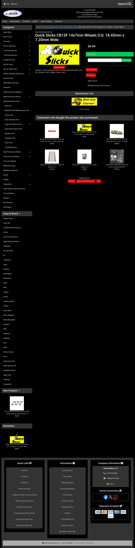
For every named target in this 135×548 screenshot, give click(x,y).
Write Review (91, 75)
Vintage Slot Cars (16, 60)
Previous (71, 181)
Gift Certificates (8, 193)
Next (98, 181)
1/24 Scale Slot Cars (16, 51)
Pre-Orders (26, 21)
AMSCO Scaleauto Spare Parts (16, 74)
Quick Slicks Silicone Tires (68, 27)
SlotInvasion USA (9, 361)
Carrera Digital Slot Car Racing (24, 513)
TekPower (6, 380)
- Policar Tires (8, 115)
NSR (4, 287)
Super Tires (7, 375)
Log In (14, 4)
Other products (84, 109)
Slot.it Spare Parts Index (24, 525)
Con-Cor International (10, 237)
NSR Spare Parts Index (24, 507)
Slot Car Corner (8, 352)
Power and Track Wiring (16, 156)
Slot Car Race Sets (16, 46)
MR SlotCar (7, 278)
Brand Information (24, 489)
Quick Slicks (7, 310)
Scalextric (6, 338)
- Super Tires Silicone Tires (16, 124)
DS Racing (6, 246)
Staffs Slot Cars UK (9, 366)
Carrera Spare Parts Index (24, 519)
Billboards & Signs (9, 166)
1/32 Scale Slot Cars (16, 55)
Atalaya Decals (8, 218)
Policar (5, 297)
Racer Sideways (8, 315)
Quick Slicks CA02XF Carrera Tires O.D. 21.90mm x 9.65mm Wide (16, 441)
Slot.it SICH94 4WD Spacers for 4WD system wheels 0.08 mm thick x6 (17, 405)
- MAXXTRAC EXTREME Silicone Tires (16, 110)
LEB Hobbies (7, 274)
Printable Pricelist (67, 507)
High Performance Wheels (16, 152)
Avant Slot (6, 223)
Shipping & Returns (67, 483)
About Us (24, 470)
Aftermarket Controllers (11, 83)
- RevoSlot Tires (8, 133)
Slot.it (5, 357)
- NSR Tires (7, 106)
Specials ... (7, 198)
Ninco (5, 283)
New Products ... (8, 202)
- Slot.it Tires (7, 143)
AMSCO (35, 21)
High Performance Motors (16, 97)
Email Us (110, 484)
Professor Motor (8, 301)
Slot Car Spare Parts (16, 69)
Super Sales (7, 32)
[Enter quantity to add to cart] (105, 60)
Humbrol (6, 269)
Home (7, 4)
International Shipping (67, 489)
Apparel (6, 179)
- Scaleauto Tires (9, 138)
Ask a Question (92, 70)
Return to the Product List (85, 181)
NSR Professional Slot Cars (24, 501)
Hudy (5, 264)
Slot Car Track (16, 64)
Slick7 (5, 347)
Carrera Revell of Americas (12, 228)
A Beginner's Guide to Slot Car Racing (24, 495)
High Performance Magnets (12, 92)
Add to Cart (126, 60)
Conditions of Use (67, 501)
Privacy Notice (67, 495)
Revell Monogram (9, 320)
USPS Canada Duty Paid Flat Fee (14, 189)
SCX (4, 343)
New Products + (11, 390)
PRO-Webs (89, 543)
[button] (124, 4)
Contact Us (58, 21)
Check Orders (67, 476)
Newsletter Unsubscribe (67, 531)
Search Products (46, 21)
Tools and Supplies (9, 161)
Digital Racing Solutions (11, 241)
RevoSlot (6, 324)
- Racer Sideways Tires (11, 120)
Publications (16, 184)
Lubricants (6, 87)
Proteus (6, 306)
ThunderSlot (7, 384)
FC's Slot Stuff (8, 251)
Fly (4, 255)
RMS (4, 329)
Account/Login (67, 470)
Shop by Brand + (11, 213)
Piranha (5, 292)
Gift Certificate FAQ (67, 519)
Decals (16, 175)
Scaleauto (6, 333)
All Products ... (8, 207)
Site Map (67, 513)
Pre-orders (16, 41)
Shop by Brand (15, 21)
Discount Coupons (67, 525)
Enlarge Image (59, 67)
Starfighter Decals (9, 370)
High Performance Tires (50, 27)
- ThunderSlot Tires (10, 147)
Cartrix (5, 232)
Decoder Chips (8, 78)
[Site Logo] (23, 12)
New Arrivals (16, 37)
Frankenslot (7, 260)
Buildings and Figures (10, 170)
